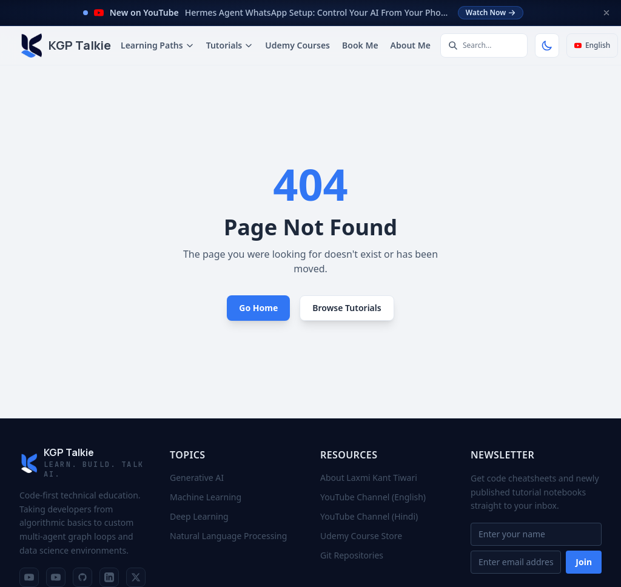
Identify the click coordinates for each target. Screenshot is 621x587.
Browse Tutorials (346, 308)
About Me (411, 45)
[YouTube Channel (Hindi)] (55, 577)
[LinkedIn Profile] (109, 577)
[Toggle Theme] (547, 45)
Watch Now (491, 12)
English (592, 45)
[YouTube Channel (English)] (29, 577)
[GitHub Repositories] (82, 577)
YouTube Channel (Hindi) (369, 516)
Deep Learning (199, 516)
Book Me (360, 45)
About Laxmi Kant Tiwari (368, 477)
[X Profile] (136, 577)
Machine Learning (205, 497)
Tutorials (229, 45)
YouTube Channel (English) (373, 497)
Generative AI (197, 477)
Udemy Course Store (361, 536)
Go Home (258, 308)
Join (584, 562)
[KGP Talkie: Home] (65, 45)
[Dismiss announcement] (606, 12)
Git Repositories (351, 555)
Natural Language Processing (228, 536)
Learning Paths (157, 45)
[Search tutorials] (484, 45)
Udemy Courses (297, 45)
